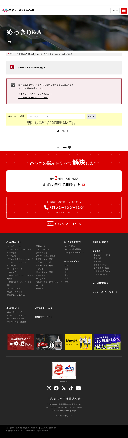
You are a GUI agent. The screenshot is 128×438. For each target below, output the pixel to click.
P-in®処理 (11, 253)
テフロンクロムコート (16, 262)
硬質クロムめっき (14, 292)
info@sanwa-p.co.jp (68, 411)
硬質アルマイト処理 (44, 259)
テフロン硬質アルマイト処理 (19, 249)
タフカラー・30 (13, 246)
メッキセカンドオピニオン (104, 292)
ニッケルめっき (42, 249)
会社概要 (96, 251)
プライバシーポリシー (103, 255)
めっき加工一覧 (13, 242)
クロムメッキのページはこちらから (35, 94)
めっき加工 (41, 279)
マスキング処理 (13, 288)
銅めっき (40, 288)
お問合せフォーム (42, 308)
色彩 (67, 265)
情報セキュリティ (101, 265)
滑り (67, 272)
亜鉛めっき (41, 246)
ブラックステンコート (16, 269)
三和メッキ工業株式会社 (64, 399)
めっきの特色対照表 (73, 249)
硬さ (67, 269)
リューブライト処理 (44, 266)
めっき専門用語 (99, 283)
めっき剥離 (41, 275)
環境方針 (97, 261)
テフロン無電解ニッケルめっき (20, 259)
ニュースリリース (14, 312)
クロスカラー (12, 272)
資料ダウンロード (42, 317)
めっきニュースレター (16, 315)
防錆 (67, 275)
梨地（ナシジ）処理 (44, 272)
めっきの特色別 (70, 261)
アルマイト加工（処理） (46, 256)
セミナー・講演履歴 (15, 319)
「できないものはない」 (104, 274)
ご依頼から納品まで (102, 271)
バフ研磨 (40, 269)
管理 (67, 282)
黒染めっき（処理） (44, 262)
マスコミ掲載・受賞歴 (16, 322)
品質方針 (97, 258)
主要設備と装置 (99, 242)
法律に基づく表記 (101, 268)
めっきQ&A (70, 246)
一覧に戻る (65, 131)
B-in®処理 (11, 256)
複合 (67, 278)
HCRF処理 (11, 266)
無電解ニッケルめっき (16, 295)
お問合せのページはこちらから (33, 98)
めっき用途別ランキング (75, 253)
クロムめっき (41, 253)
